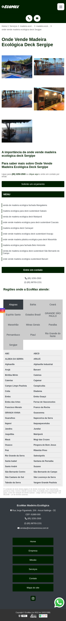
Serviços (33, 569)
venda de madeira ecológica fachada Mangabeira (25, 205)
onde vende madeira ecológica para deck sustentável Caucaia (30, 222)
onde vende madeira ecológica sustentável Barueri (25, 259)
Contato (33, 578)
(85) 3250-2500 (19, 174)
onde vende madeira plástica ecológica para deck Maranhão (30, 239)
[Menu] (60, 7)
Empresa (33, 550)
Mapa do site (33, 587)
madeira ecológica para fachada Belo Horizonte (24, 245)
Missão (33, 560)
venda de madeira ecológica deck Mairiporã (22, 217)
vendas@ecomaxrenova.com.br (33, 528)
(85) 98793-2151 (33, 282)
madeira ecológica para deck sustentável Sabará (25, 211)
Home (33, 541)
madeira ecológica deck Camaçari (18, 228)
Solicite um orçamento (33, 184)
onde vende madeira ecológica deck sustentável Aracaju (28, 234)
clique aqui (33, 174)
